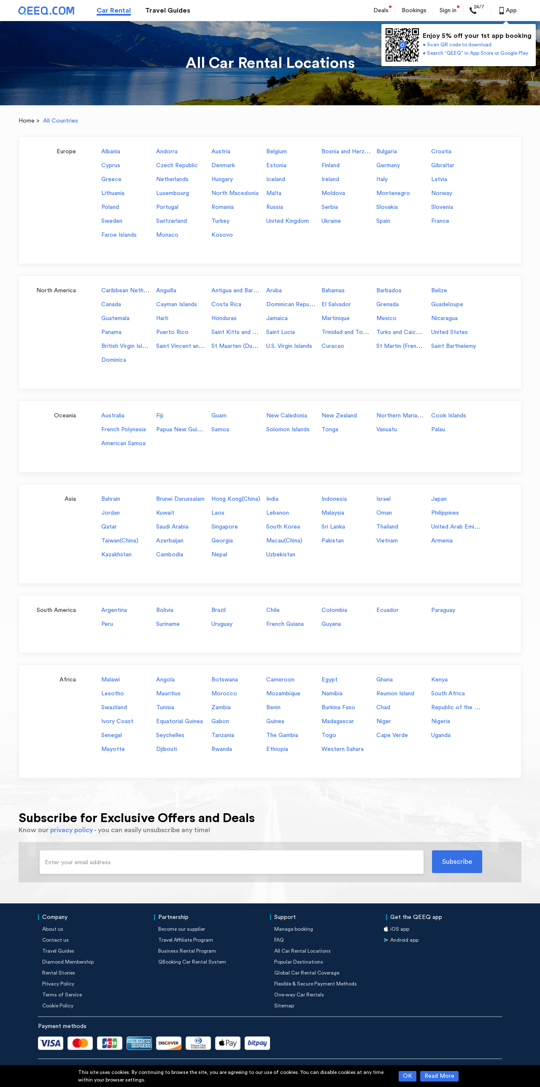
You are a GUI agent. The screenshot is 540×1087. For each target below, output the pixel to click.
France (440, 221)
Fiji (159, 416)
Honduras (224, 318)
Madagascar (337, 721)
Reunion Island (395, 694)
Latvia (439, 179)
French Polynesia (123, 430)
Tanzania (222, 735)
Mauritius (168, 694)
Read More (439, 1076)
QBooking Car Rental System (192, 961)
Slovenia (442, 207)
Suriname (168, 624)
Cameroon (280, 680)
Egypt (329, 680)
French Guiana (285, 624)
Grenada (387, 304)
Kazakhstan (116, 555)
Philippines (445, 513)
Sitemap (284, 1005)
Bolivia (164, 610)
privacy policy (71, 830)
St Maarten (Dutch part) (243, 346)
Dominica (113, 360)
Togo (328, 735)
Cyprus (110, 165)
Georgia (222, 541)
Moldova (333, 193)
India (272, 499)
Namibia (332, 694)
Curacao (332, 346)
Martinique (335, 318)
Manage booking (293, 929)
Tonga (329, 430)
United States (449, 332)
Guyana (331, 624)
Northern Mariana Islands (409, 416)
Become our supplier (181, 929)
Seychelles (170, 735)
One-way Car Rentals (299, 994)
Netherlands (172, 179)
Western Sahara (342, 749)
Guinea (275, 721)
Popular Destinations (298, 961)
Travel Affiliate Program (185, 940)
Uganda (441, 735)
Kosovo (222, 235)
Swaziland (114, 707)
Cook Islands (448, 416)
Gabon (220, 721)
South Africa (448, 694)
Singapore (224, 527)
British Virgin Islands (127, 346)
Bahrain (110, 499)
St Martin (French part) (406, 346)
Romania (222, 207)
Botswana (224, 680)
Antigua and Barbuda (238, 291)
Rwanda (221, 749)
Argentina (114, 610)
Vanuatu (386, 430)
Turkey (220, 221)
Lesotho (112, 694)
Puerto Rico (172, 332)
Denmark (223, 165)
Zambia (221, 707)
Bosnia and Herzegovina (353, 152)
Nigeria (440, 721)
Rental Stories (58, 972)
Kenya (439, 680)
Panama (111, 332)
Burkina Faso (338, 707)
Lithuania (112, 193)
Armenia (442, 541)
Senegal (111, 735)
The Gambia (282, 735)
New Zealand (339, 416)
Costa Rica (226, 304)
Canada (111, 304)
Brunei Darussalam (180, 499)
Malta (273, 193)
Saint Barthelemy (453, 346)
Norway (441, 193)
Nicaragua (444, 318)
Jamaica (277, 318)
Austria (220, 152)
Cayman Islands (176, 304)
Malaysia (332, 513)
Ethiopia (277, 749)
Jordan (110, 513)
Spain (383, 221)
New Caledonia (286, 416)
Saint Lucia (280, 332)
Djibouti (166, 749)
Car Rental (114, 10)
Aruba (274, 291)
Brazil (218, 610)
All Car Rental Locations (302, 950)
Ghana (384, 680)
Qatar (109, 527)
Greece (111, 179)
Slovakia (387, 207)
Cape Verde (392, 735)
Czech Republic (177, 165)
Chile (273, 610)
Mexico (386, 318)
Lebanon (277, 513)
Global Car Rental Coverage (306, 972)
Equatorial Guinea (179, 721)
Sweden (111, 221)
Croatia (441, 152)
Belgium (276, 152)
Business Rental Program (187, 950)
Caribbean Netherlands (131, 291)
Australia (112, 416)
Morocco (224, 694)
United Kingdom (287, 221)
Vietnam (387, 541)
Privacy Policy (58, 983)
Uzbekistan (280, 555)
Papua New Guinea (181, 430)
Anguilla (166, 291)
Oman (384, 513)
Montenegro (393, 193)
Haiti (162, 318)
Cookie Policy (57, 1005)
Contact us (55, 940)
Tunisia (165, 707)
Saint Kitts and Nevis (239, 332)
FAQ (279, 940)
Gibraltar (442, 165)
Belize (439, 291)
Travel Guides (167, 10)
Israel (383, 499)
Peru (107, 624)
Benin (273, 707)
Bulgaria (386, 152)
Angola (165, 680)
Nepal (219, 555)
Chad (383, 707)
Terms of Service (62, 994)
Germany (388, 165)
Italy (382, 179)
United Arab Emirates (459, 527)
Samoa (220, 430)
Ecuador (387, 610)
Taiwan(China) (119, 541)
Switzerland (171, 221)
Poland (110, 207)
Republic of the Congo (462, 707)
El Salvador (336, 304)
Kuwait (165, 513)
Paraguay (443, 610)
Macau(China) (284, 541)
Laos (217, 513)
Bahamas (333, 291)
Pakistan (332, 541)
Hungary (222, 179)
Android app (404, 940)
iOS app (399, 929)
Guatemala (115, 318)
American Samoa (123, 443)
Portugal (167, 207)
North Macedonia (235, 193)
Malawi (110, 680)
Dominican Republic (292, 304)
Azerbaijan (170, 541)
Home (27, 121)
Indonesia (334, 499)
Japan (439, 499)
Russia (274, 207)
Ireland (330, 179)
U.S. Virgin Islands (289, 346)
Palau (438, 430)
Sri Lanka (333, 527)
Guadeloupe (447, 304)
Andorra (167, 152)
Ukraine (331, 221)
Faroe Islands (119, 235)
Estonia (276, 165)
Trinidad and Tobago (348, 332)
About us (52, 929)
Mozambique (283, 694)
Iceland (275, 179)
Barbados (389, 291)
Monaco (167, 235)
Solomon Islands (288, 430)
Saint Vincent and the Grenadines (200, 346)
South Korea (283, 527)
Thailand (387, 527)
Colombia (334, 610)
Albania (110, 152)
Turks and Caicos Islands (409, 332)
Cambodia (169, 555)
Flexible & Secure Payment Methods (315, 983)
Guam (219, 416)
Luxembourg (172, 193)
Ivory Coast (117, 721)
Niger (383, 721)
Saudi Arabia (172, 527)
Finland (330, 165)
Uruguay (221, 624)
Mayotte (113, 749)
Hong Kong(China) (235, 499)
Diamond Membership (68, 961)
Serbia (329, 207)
